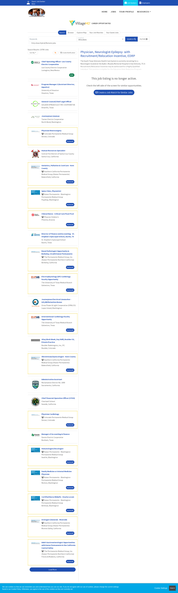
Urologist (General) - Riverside (54, 519)
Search (62, 32)
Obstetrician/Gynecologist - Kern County (58, 356)
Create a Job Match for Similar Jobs (113, 92)
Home (105, 11)
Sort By (32, 53)
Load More (52, 569)
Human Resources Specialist (53, 150)
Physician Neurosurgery (51, 130)
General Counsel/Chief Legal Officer (56, 101)
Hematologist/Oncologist (52, 448)
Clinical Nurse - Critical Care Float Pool (57, 214)
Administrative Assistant (51, 379)
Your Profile (126, 11)
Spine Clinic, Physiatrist (51, 191)
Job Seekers (131, 2)
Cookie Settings (160, 588)
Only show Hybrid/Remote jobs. (43, 43)
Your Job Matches (96, 32)
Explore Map (82, 32)
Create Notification (67, 53)
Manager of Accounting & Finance (55, 434)
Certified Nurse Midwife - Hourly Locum (57, 497)
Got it (172, 588)
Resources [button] (143, 11)
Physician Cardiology (50, 414)
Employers (144, 2)
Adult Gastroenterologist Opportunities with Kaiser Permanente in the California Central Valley (58, 545)
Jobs (113, 11)
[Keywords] (53, 39)
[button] (144, 39)
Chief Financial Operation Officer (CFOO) (58, 398)
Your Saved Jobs (112, 32)
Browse (71, 32)
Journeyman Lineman (50, 116)
